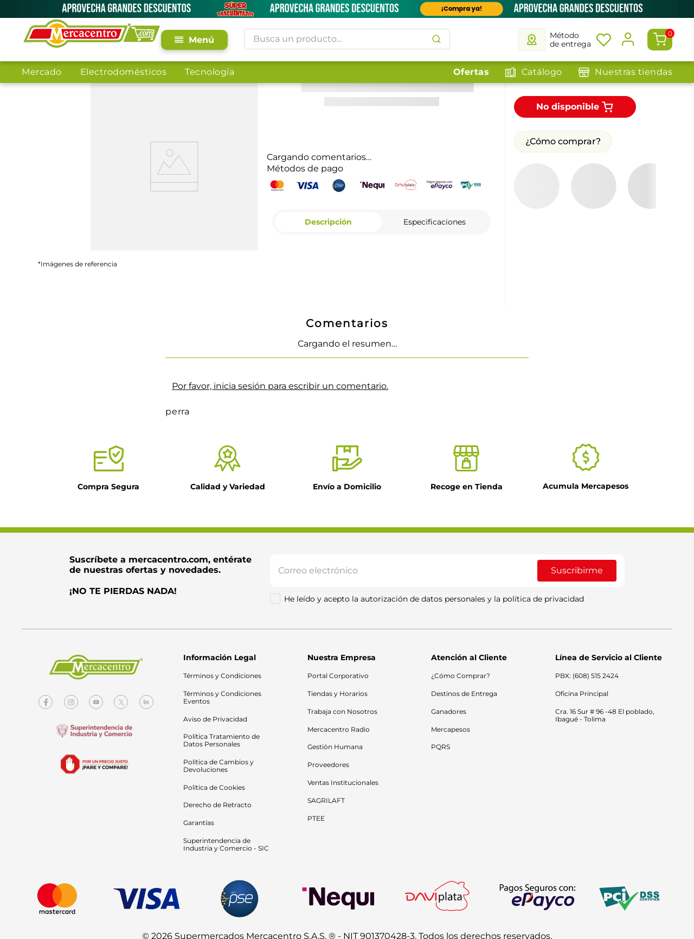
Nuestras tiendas (633, 72)
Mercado (42, 72)
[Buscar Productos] (438, 39)
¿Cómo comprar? (563, 119)
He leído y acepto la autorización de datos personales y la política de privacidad (434, 577)
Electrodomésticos (123, 72)
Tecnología (209, 72)
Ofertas (471, 72)
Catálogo (542, 72)
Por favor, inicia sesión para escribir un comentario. (280, 364)
